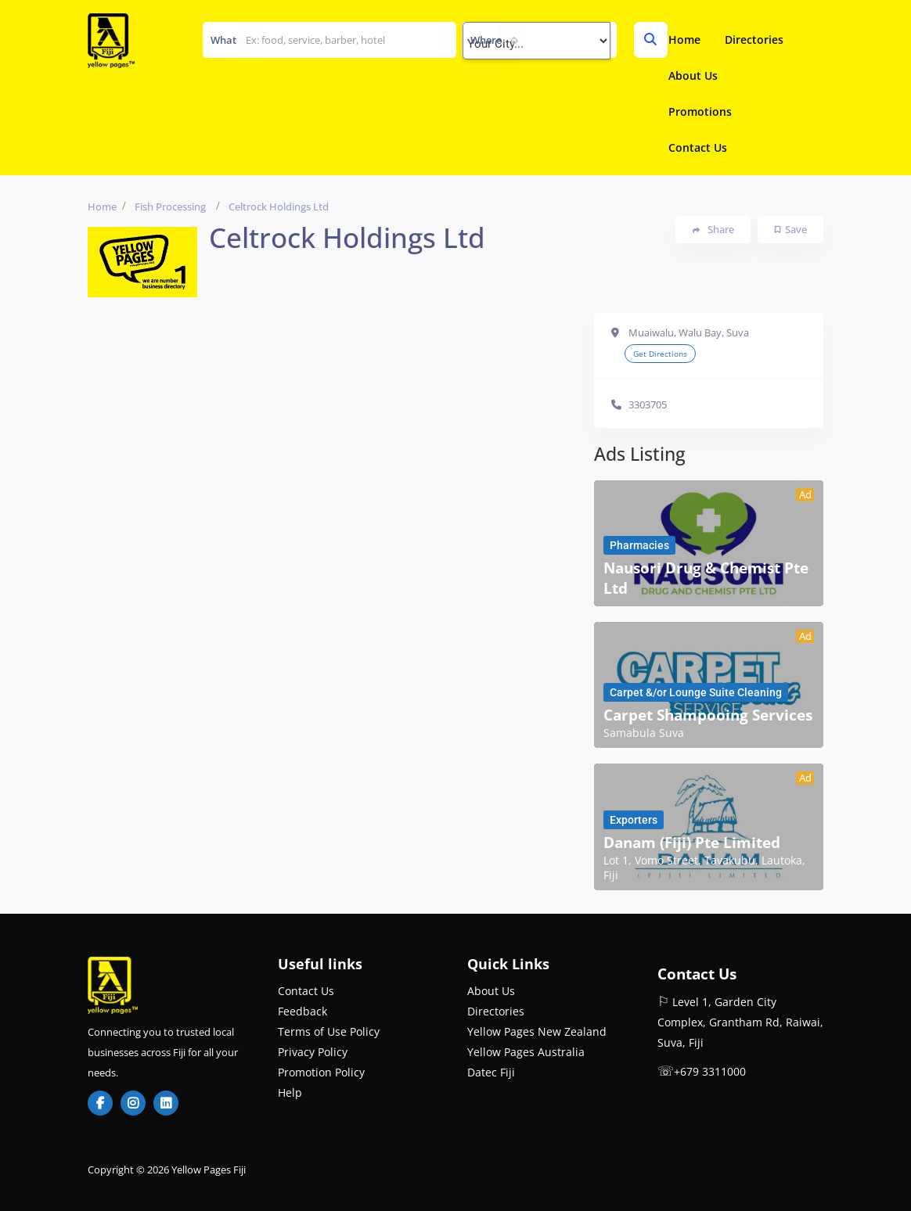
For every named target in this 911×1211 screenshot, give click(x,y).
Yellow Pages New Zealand (537, 1031)
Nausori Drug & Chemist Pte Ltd (705, 578)
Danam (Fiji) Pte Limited (691, 842)
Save (791, 229)
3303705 (647, 404)
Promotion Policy (321, 1072)
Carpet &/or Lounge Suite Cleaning (696, 692)
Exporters (633, 820)
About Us (693, 75)
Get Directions (660, 353)
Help (290, 1092)
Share (713, 229)
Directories (754, 39)
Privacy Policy (312, 1051)
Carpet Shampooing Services (707, 715)
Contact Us (697, 147)
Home (684, 39)
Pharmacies (639, 545)
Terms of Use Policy (329, 1031)
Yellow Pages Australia (526, 1051)
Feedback (302, 1011)
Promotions (700, 111)
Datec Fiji (491, 1072)
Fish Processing (170, 206)
